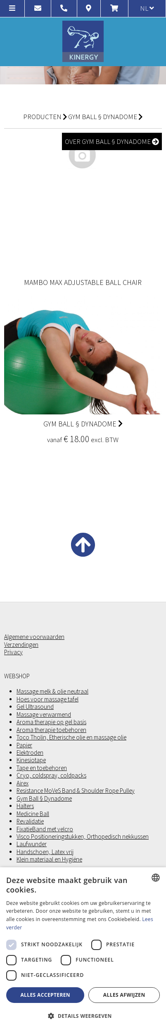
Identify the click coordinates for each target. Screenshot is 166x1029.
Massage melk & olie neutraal (52, 691)
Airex (22, 783)
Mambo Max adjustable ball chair (83, 282)
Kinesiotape (31, 760)
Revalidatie (30, 821)
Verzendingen (21, 645)
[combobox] (156, 877)
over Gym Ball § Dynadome (112, 141)
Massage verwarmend (44, 714)
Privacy (13, 652)
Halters (25, 806)
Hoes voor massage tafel (47, 699)
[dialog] (83, 948)
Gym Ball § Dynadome (102, 116)
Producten (42, 116)
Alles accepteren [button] (45, 994)
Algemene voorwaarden (34, 637)
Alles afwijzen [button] (124, 994)
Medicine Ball (33, 814)
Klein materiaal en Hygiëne (49, 859)
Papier (24, 745)
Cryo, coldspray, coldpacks (51, 775)
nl (147, 8)
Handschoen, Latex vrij (45, 852)
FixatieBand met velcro (45, 829)
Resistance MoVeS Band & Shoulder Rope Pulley (76, 790)
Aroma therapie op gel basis (51, 722)
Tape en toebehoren (42, 768)
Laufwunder (32, 844)
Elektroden (30, 752)
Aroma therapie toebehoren (51, 730)
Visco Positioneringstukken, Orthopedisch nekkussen (83, 836)
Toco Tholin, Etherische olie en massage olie (71, 737)
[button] (83, 1015)
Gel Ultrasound (35, 707)
